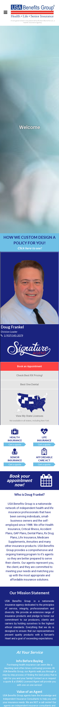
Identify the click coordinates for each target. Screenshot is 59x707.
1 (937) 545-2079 (13, 335)
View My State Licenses (29, 404)
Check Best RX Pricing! (29, 375)
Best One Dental (29, 384)
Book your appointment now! (19, 480)
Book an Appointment (29, 366)
